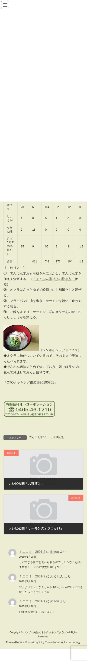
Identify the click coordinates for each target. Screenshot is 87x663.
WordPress (25, 642)
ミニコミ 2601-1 (32, 601)
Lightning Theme (44, 642)
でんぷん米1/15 (38, 437)
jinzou (54, 551)
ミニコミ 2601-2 (32, 551)
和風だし (58, 437)
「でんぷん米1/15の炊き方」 (54, 279)
